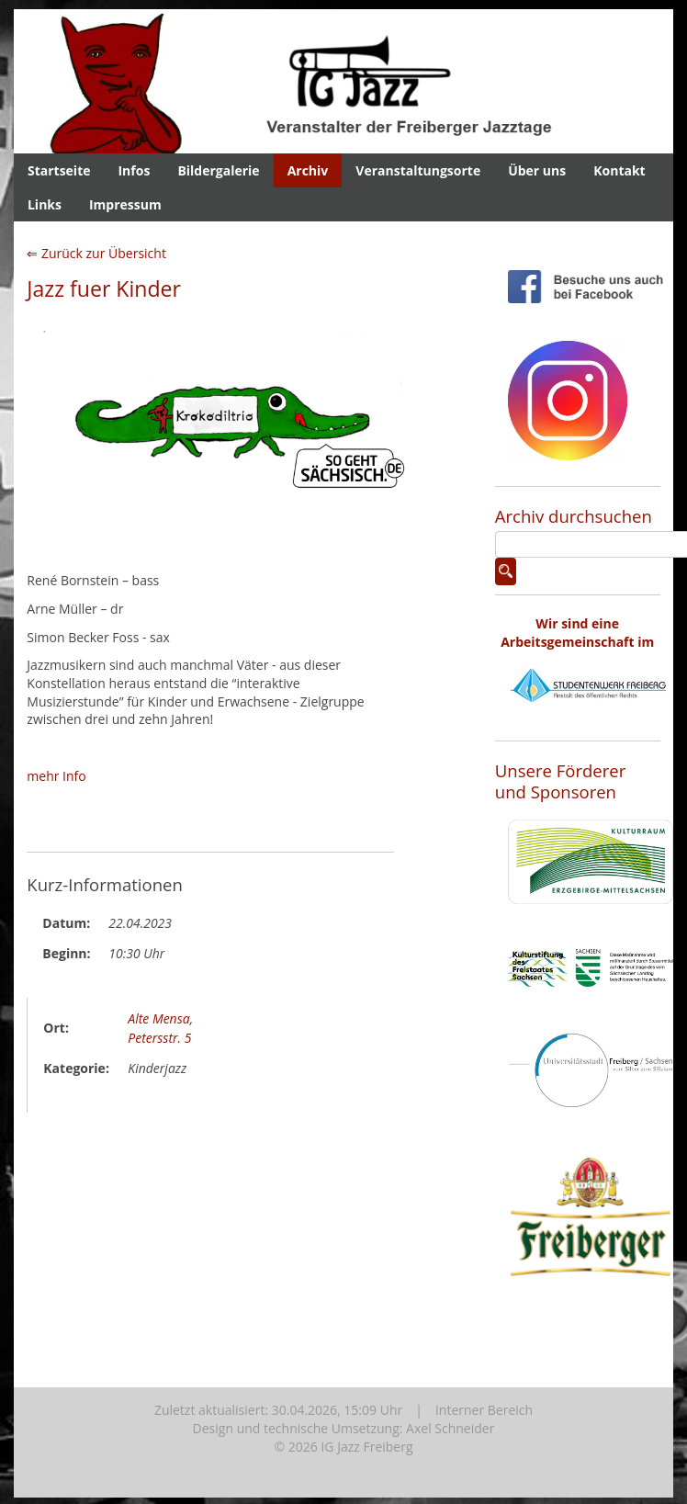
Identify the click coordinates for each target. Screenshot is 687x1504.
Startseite (59, 170)
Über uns (537, 170)
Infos (134, 170)
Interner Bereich (484, 1410)
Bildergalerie (218, 170)
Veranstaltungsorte (417, 170)
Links (45, 204)
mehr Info (56, 776)
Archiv (308, 170)
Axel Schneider (450, 1428)
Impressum (125, 204)
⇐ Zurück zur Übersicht (96, 253)
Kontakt (619, 170)
